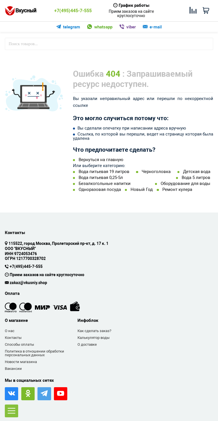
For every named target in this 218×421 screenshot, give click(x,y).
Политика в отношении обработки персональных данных (34, 353)
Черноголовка (156, 172)
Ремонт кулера (177, 189)
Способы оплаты (19, 344)
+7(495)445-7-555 (73, 11)
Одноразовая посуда (100, 189)
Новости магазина (21, 362)
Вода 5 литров (196, 178)
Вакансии (13, 368)
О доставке (87, 344)
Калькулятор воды (93, 337)
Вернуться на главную (101, 160)
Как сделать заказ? (94, 331)
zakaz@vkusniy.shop (28, 283)
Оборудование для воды (185, 184)
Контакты (13, 337)
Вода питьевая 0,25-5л (101, 178)
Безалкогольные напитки (105, 184)
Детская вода (196, 172)
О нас (9, 331)
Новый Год (142, 189)
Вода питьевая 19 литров (104, 172)
